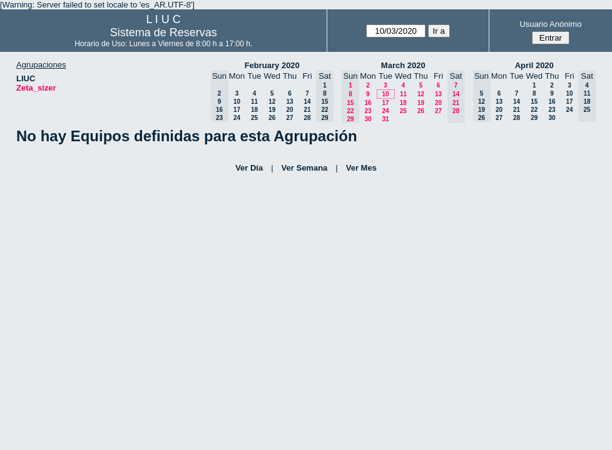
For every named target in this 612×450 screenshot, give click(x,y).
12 (271, 101)
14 (306, 101)
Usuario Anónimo (550, 24)
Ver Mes (361, 167)
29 (534, 117)
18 (254, 109)
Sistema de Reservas (163, 32)
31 (385, 119)
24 (236, 117)
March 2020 (403, 65)
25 (254, 117)
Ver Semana (305, 167)
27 (289, 117)
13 (289, 101)
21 (306, 109)
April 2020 (534, 65)
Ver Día (249, 167)
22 (534, 109)
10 (236, 101)
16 (367, 102)
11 (254, 101)
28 (306, 117)
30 (367, 119)
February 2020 (272, 65)
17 (236, 109)
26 (271, 117)
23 (367, 111)
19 (271, 109)
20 (289, 109)
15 (534, 101)
